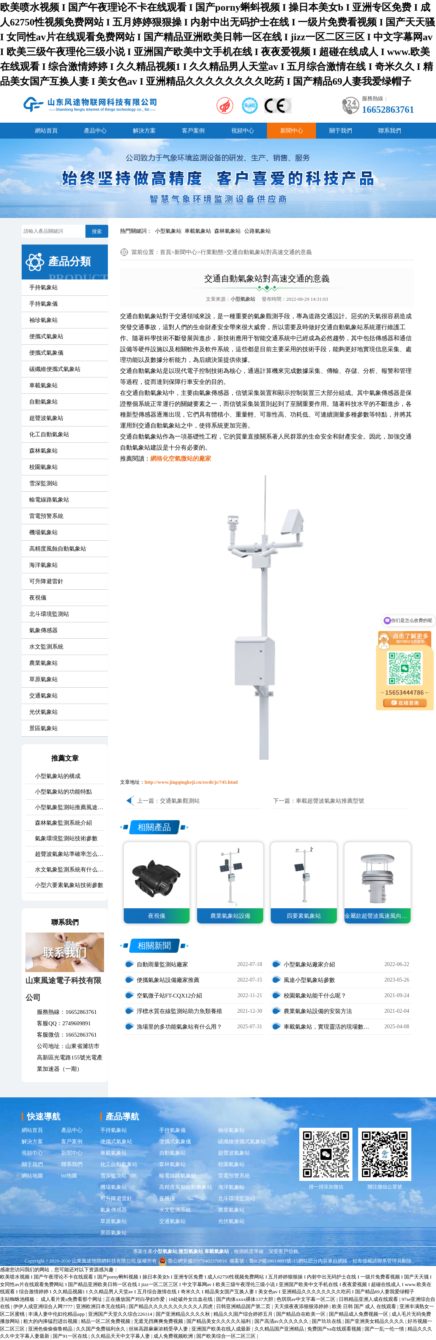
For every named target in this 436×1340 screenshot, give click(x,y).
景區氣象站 (43, 728)
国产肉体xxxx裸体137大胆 (245, 1299)
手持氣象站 (43, 287)
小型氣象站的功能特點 (63, 792)
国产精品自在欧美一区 (301, 1314)
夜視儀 (37, 598)
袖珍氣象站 (43, 320)
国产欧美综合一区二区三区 (226, 1336)
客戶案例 (193, 131)
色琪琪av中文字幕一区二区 (306, 1299)
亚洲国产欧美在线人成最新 (221, 1329)
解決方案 (144, 131)
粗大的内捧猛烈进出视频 (51, 1321)
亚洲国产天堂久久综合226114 (120, 1314)
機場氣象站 (43, 532)
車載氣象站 (198, 231)
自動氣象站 (43, 402)
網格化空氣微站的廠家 (180, 458)
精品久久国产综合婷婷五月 (243, 1314)
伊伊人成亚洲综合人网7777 (43, 1306)
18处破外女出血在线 (191, 1299)
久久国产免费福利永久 (101, 1329)
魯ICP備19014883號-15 (273, 1261)
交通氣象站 (43, 696)
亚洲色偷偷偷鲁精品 (51, 1329)
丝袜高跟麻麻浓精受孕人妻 (159, 1329)
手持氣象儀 (43, 304)
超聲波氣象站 (46, 418)
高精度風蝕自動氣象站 (57, 549)
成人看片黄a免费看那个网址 (72, 1299)
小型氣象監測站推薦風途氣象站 (69, 807)
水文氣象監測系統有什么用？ (69, 870)
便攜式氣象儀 (46, 353)
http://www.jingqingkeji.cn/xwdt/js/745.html (191, 782)
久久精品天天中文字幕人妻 (121, 1336)
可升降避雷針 (46, 581)
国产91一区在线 (70, 1336)
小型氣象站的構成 (58, 776)
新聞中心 (291, 131)
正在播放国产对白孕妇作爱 (136, 1299)
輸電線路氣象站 (49, 500)
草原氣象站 (43, 679)
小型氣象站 (168, 231)
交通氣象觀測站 (180, 801)
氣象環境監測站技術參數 (66, 838)
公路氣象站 (257, 231)
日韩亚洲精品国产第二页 (244, 1306)
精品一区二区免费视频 (106, 1321)
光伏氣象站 (43, 712)
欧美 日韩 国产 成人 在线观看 (364, 1306)
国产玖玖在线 (327, 1321)
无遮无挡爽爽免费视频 (159, 1321)
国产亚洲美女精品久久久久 (375, 1321)
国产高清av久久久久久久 (282, 1321)
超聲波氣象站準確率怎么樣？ (69, 854)
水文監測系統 (46, 647)
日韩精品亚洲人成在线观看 (369, 1299)
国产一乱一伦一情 (385, 1329)
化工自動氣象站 (49, 434)
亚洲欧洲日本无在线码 (101, 1306)
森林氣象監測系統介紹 (63, 823)
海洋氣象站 (43, 565)
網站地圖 (32, 1176)
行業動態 (212, 252)
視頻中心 (242, 131)
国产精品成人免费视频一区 (359, 1314)
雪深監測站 (43, 483)
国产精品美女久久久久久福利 (219, 1321)
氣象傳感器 (43, 630)
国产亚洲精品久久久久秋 (183, 1314)
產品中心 (95, 131)
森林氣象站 (227, 231)
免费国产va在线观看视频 (335, 1329)
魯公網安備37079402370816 (192, 1261)
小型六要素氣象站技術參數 (69, 885)
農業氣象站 (43, 663)
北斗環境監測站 (49, 614)
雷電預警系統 (46, 516)
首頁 (165, 252)
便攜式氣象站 (46, 336)
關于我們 (340, 131)
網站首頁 (46, 131)
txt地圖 (69, 1176)
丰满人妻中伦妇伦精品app (57, 1314)
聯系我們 (389, 131)
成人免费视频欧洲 (173, 1336)
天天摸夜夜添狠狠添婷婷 (302, 1306)
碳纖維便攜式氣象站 (55, 369)
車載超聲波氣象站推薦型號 (330, 801)
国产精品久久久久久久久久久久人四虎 (171, 1306)
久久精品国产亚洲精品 (279, 1329)
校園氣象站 (43, 467)
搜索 (97, 231)
